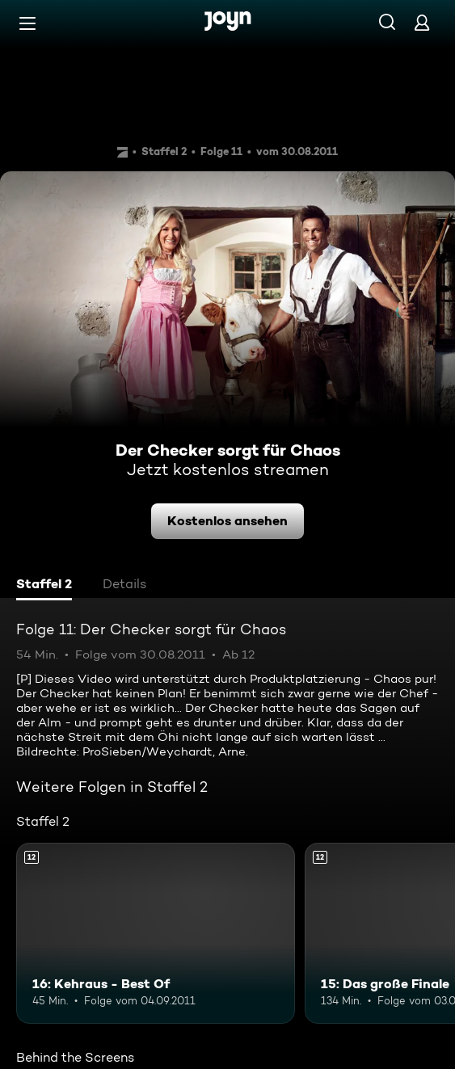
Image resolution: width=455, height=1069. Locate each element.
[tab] (44, 585)
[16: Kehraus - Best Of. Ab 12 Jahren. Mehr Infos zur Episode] (155, 933)
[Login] (422, 22)
